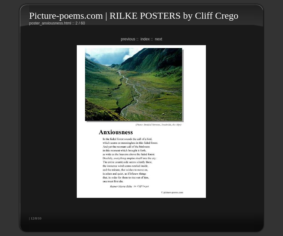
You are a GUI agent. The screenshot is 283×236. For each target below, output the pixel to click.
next (158, 39)
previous (128, 39)
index (145, 39)
